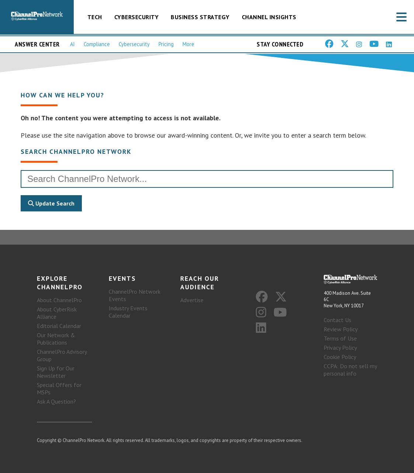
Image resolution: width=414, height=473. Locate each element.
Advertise (191, 300)
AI (72, 44)
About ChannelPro (59, 300)
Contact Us (337, 320)
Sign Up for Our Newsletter (55, 372)
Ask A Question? (56, 401)
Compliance (97, 44)
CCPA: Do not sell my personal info (350, 369)
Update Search (51, 203)
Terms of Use (340, 338)
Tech (94, 17)
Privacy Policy (340, 347)
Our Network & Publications (56, 338)
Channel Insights (269, 17)
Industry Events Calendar (128, 311)
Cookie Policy (340, 356)
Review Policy (341, 329)
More (188, 44)
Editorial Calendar (59, 325)
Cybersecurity (136, 17)
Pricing (166, 44)
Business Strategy (200, 17)
